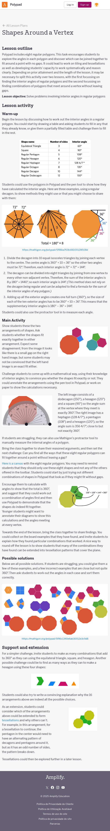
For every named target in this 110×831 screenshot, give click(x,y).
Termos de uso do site (55, 813)
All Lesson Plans (15, 25)
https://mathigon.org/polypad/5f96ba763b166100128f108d (55, 249)
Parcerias (55, 823)
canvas (18, 463)
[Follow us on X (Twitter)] (47, 787)
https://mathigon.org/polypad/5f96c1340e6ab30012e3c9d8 (55, 638)
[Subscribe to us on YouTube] (63, 787)
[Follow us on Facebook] (52, 787)
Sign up (84, 4)
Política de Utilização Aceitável (55, 809)
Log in (70, 4)
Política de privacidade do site (55, 818)
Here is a (8, 463)
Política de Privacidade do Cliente (55, 804)
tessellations (10, 720)
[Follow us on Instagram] (57, 787)
